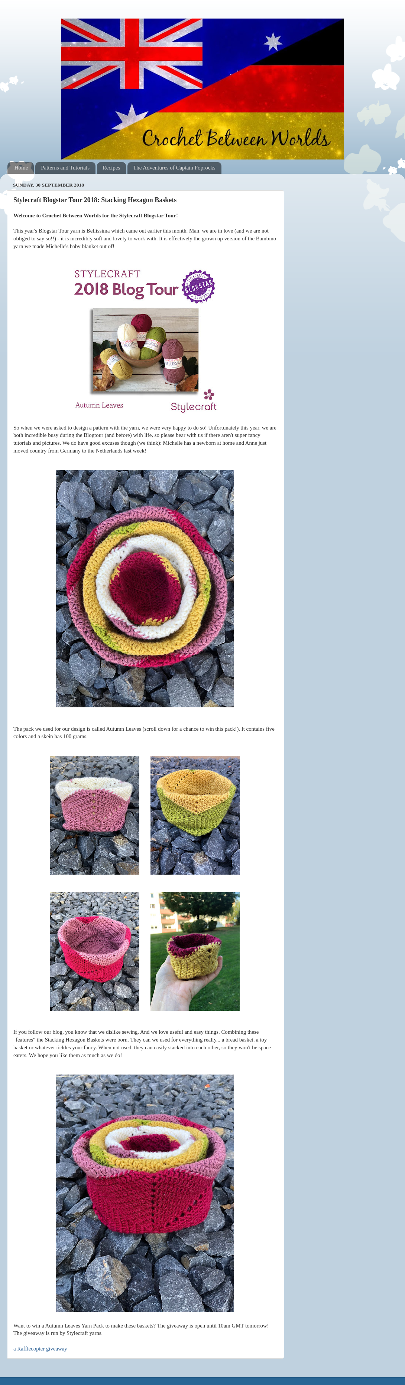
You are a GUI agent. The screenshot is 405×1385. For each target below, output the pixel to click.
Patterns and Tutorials (65, 168)
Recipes (111, 168)
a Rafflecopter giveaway (40, 1349)
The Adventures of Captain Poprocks (174, 168)
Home (21, 168)
